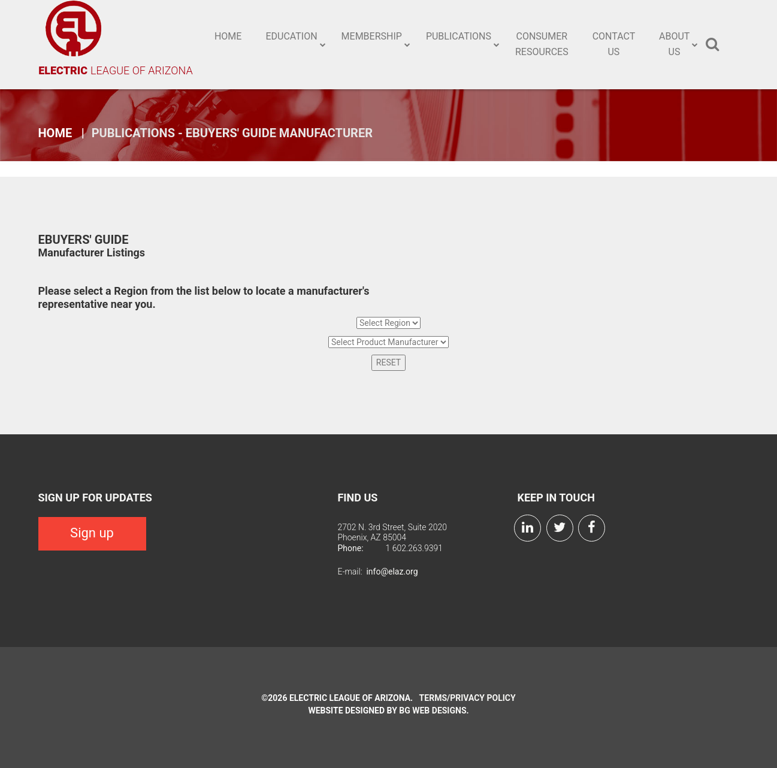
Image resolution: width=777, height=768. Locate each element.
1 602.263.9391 (414, 548)
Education (291, 36)
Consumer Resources (542, 44)
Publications (458, 36)
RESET (388, 362)
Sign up (92, 532)
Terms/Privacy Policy (467, 698)
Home (227, 36)
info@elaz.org (392, 571)
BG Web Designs (432, 710)
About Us (674, 44)
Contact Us (614, 44)
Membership (371, 36)
